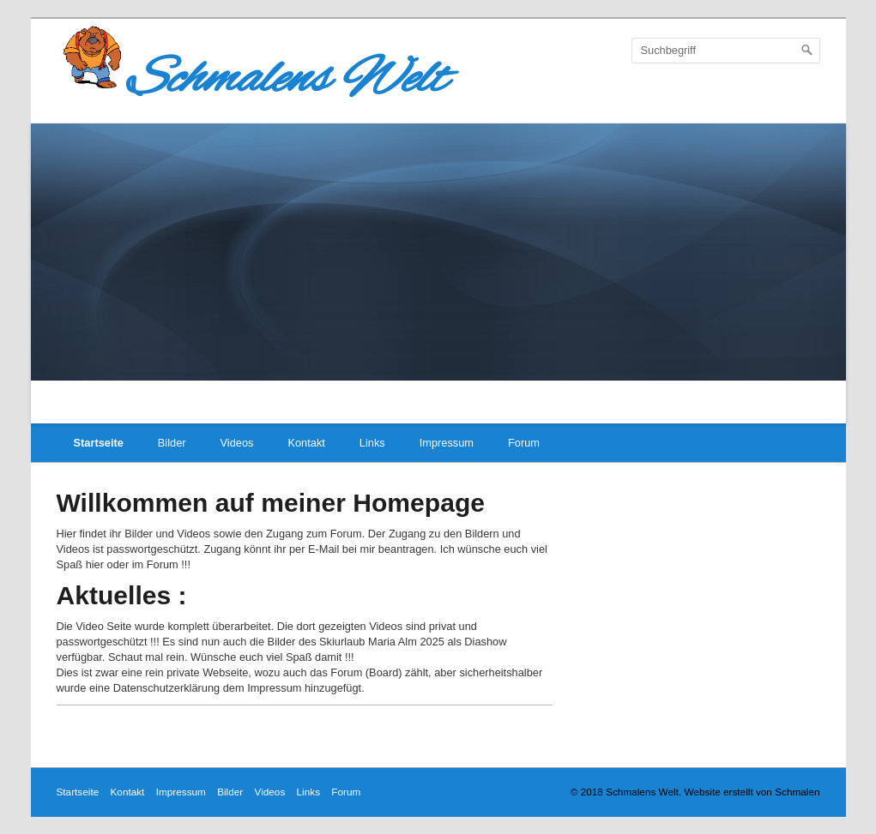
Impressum (447, 442)
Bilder (172, 442)
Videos (237, 442)
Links (372, 442)
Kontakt (305, 442)
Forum (524, 442)
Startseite (99, 442)
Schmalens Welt (251, 79)
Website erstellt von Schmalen (751, 791)
